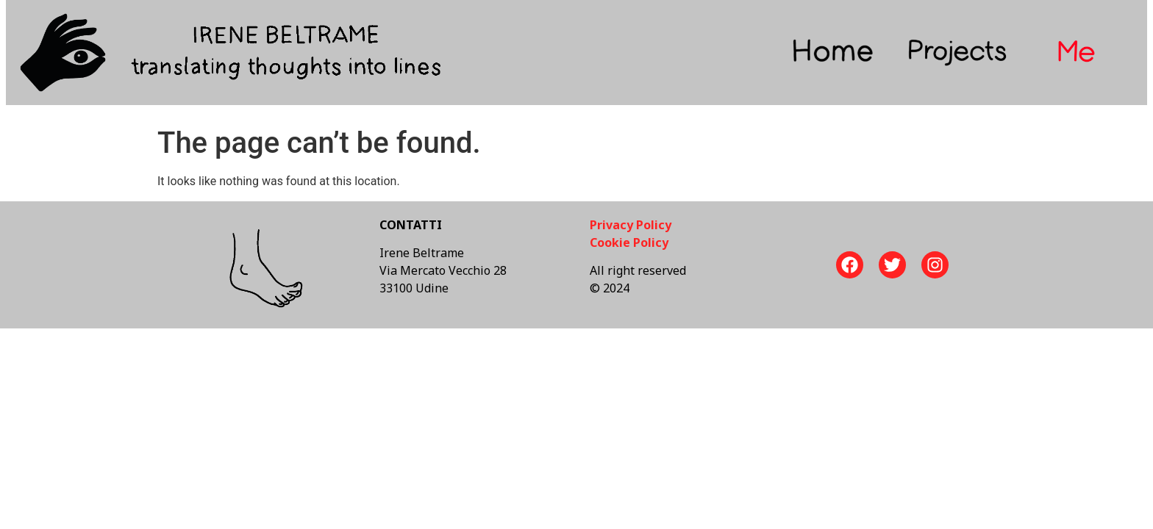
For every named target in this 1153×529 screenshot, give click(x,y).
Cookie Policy (629, 242)
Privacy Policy (630, 225)
